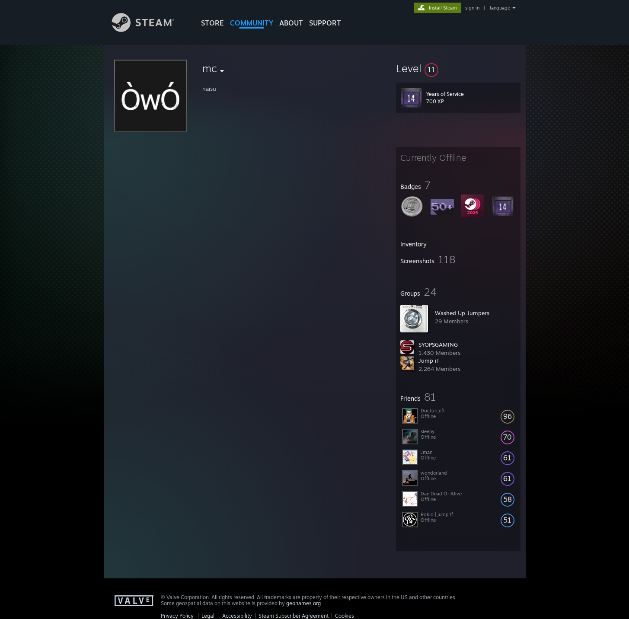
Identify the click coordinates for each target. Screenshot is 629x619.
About (291, 23)
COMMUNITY (251, 23)
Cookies (344, 616)
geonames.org (303, 603)
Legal (207, 616)
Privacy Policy (177, 616)
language (500, 8)
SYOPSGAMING (438, 344)
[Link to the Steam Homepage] (150, 29)
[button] (458, 68)
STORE (212, 23)
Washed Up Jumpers (462, 313)
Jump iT (429, 360)
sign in (472, 8)
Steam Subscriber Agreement (294, 616)
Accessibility (237, 616)
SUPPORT (325, 23)
